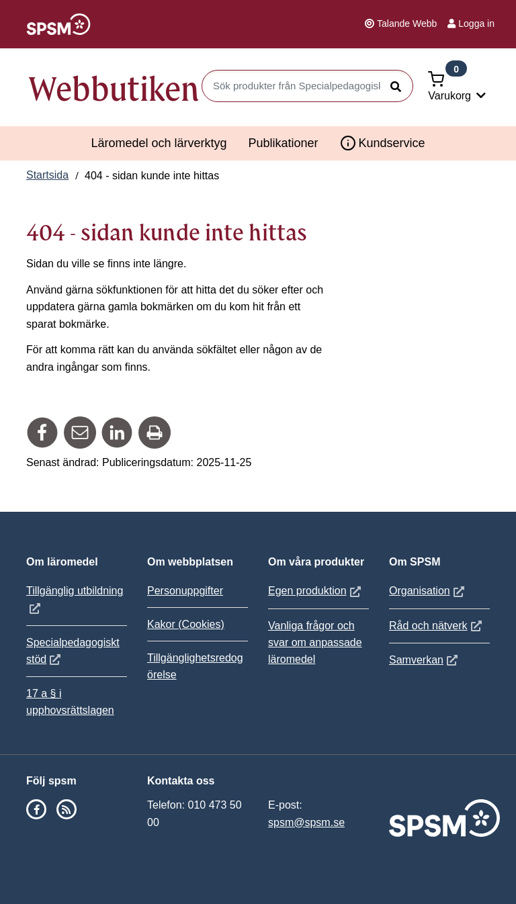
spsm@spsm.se (306, 822)
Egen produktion (316, 590)
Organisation (428, 590)
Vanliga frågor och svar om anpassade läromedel (315, 642)
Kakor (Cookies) (185, 624)
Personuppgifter (185, 590)
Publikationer (283, 143)
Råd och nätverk (437, 625)
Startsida (47, 175)
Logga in (470, 23)
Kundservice (382, 143)
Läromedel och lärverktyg (158, 143)
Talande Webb (401, 23)
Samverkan (425, 660)
